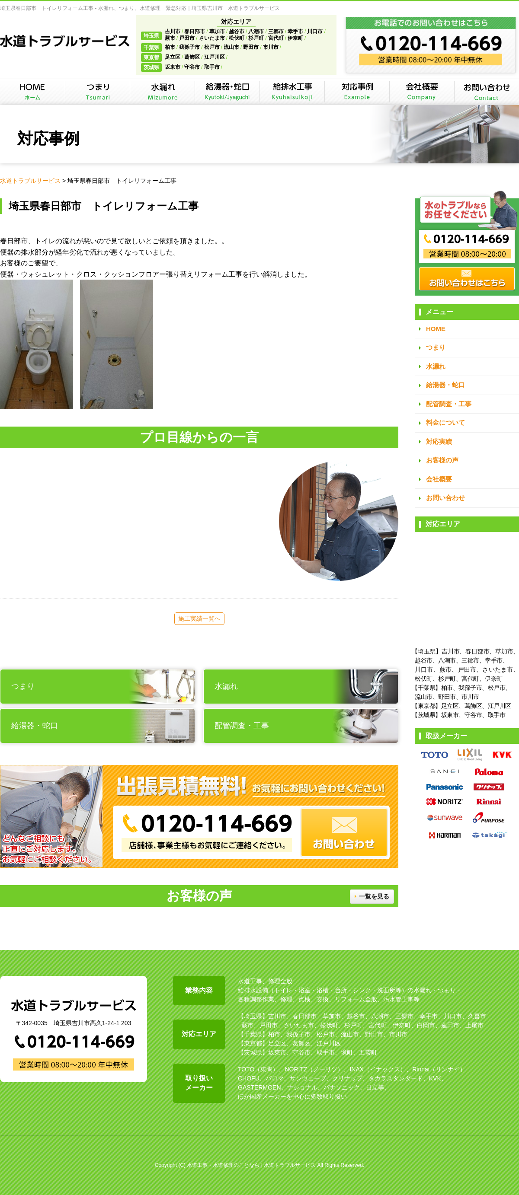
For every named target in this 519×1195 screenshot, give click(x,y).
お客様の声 (442, 460)
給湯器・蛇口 (445, 385)
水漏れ (435, 366)
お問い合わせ (445, 497)
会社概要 (439, 479)
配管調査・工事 (448, 404)
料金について (445, 422)
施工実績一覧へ (199, 618)
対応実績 (439, 441)
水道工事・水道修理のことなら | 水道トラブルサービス (251, 1165)
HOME (435, 328)
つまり (435, 347)
